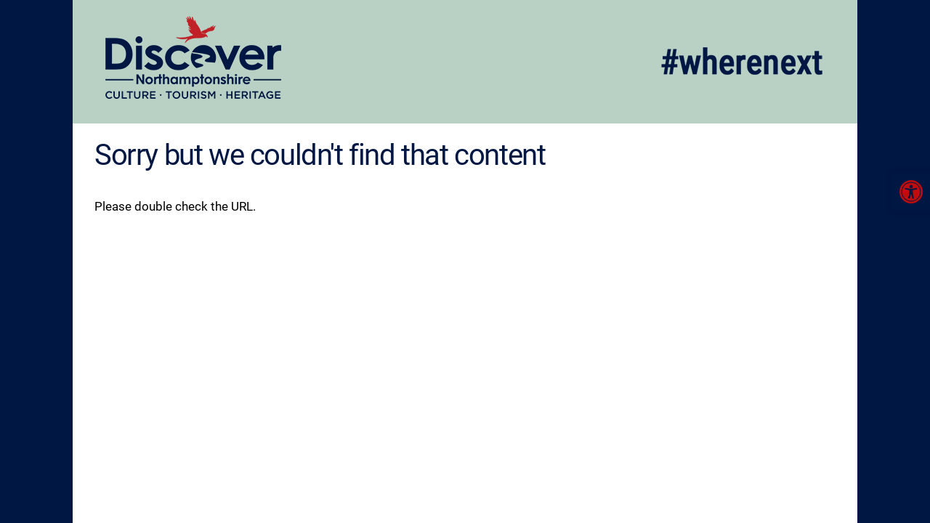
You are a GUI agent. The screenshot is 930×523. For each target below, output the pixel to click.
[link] (911, 192)
